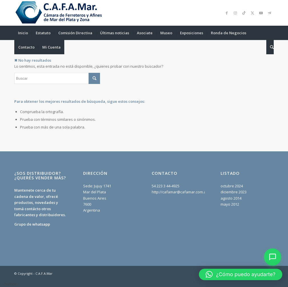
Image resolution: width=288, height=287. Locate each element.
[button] (240, 274)
